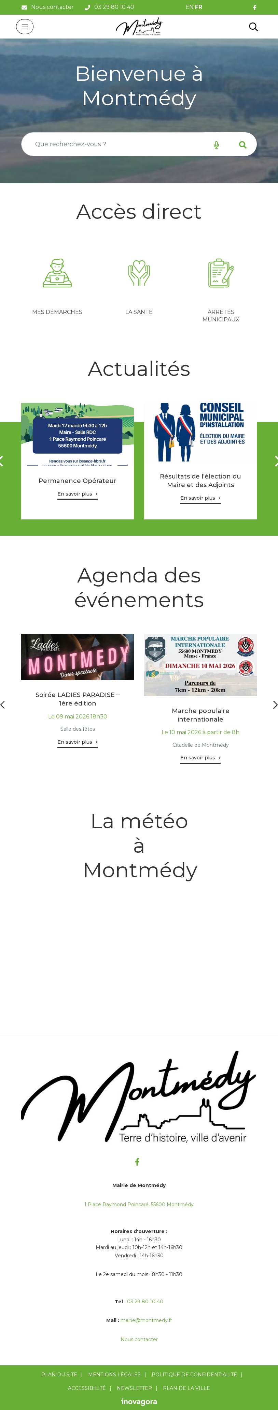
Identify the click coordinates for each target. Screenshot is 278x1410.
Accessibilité (87, 1388)
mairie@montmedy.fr (146, 1320)
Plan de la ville (186, 1388)
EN (189, 7)
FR (198, 7)
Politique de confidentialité (194, 1374)
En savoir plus (74, 494)
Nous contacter (139, 1339)
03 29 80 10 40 (145, 1302)
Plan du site (59, 1374)
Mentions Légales (114, 1374)
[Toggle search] (253, 26)
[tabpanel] (57, 285)
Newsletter (134, 1388)
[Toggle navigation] (24, 26)
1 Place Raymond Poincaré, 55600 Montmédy (139, 1204)
